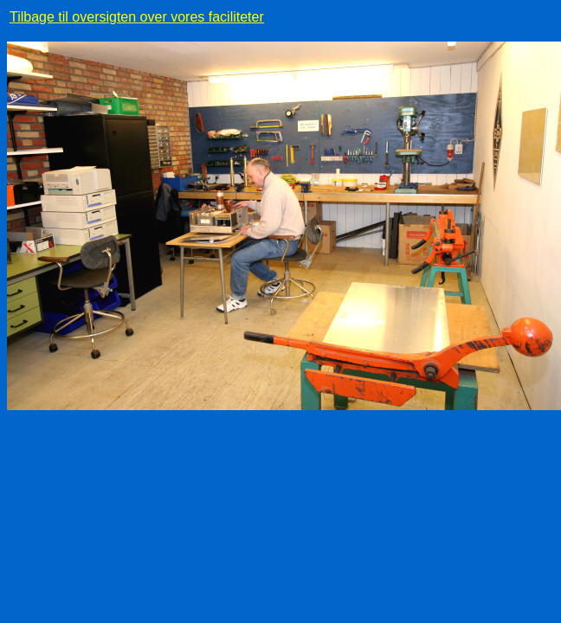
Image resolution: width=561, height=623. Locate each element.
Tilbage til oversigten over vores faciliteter (137, 17)
